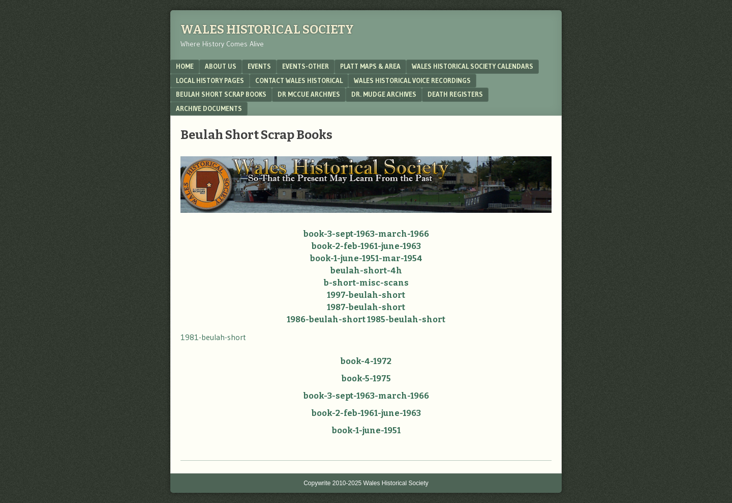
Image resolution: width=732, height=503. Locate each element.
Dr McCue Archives (309, 94)
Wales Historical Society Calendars (472, 66)
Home (185, 66)
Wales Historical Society (267, 29)
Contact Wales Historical (299, 80)
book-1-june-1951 (366, 430)
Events (259, 66)
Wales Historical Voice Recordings (412, 80)
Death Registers (455, 94)
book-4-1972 (366, 361)
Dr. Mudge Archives (383, 94)
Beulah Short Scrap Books (221, 94)
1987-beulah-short (366, 307)
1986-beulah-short (326, 319)
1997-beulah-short (366, 295)
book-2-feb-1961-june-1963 (366, 246)
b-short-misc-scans (366, 283)
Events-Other (305, 66)
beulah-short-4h (366, 270)
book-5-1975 (366, 378)
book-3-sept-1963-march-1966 (366, 234)
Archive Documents (209, 108)
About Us (220, 66)
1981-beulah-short (213, 337)
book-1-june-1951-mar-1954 (366, 258)
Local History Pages (210, 80)
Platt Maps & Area (370, 66)
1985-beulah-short (406, 319)
